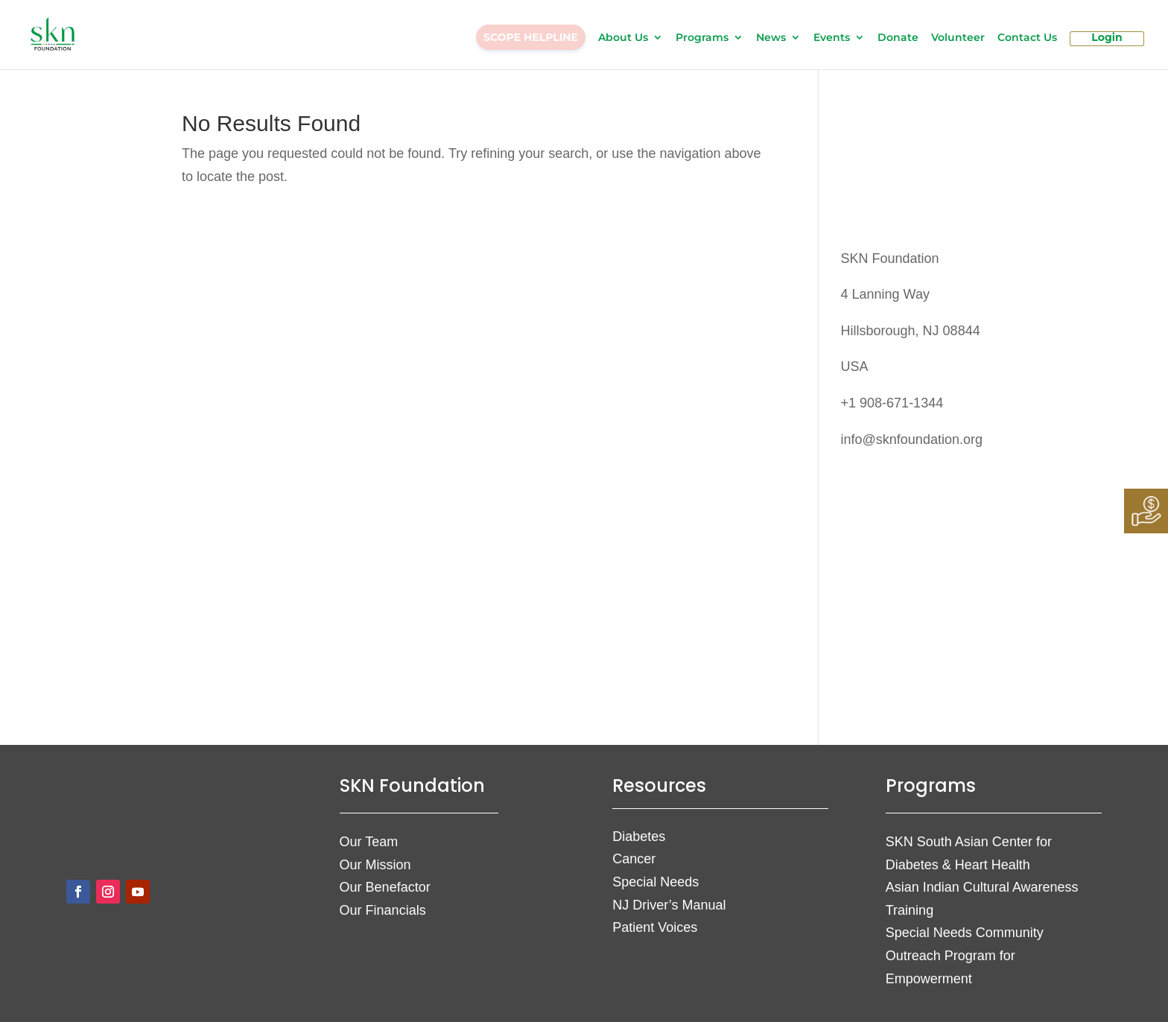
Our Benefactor (385, 887)
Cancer (634, 858)
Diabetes (638, 836)
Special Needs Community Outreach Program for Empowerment (965, 955)
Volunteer (958, 38)
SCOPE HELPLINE (530, 37)
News (771, 38)
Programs (702, 38)
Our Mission (375, 864)
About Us (623, 38)
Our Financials (383, 910)
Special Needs (655, 882)
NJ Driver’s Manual (669, 905)
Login (1106, 38)
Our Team (369, 841)
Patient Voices (654, 927)
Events (831, 38)
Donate (897, 38)
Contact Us (1027, 38)
